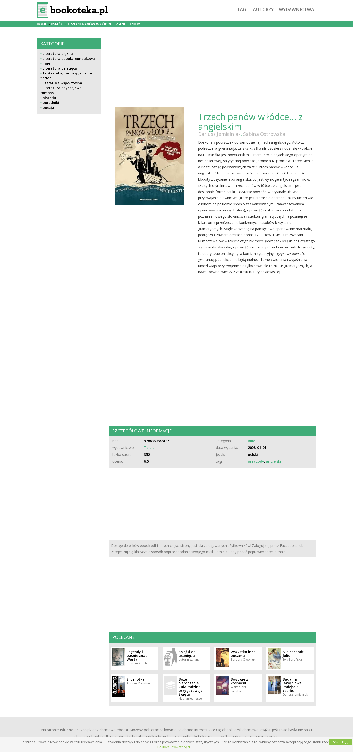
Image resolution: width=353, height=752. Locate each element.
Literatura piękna (58, 53)
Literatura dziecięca (60, 68)
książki (57, 24)
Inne (46, 63)
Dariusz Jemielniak (219, 134)
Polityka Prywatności (173, 747)
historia (49, 97)
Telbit (149, 447)
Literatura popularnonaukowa (69, 58)
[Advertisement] (69, 225)
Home (42, 24)
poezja (48, 107)
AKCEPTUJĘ (340, 742)
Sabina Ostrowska (264, 134)
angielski (273, 461)
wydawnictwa (296, 9)
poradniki (51, 102)
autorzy (263, 9)
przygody (256, 461)
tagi (242, 9)
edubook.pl (70, 729)
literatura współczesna (62, 83)
